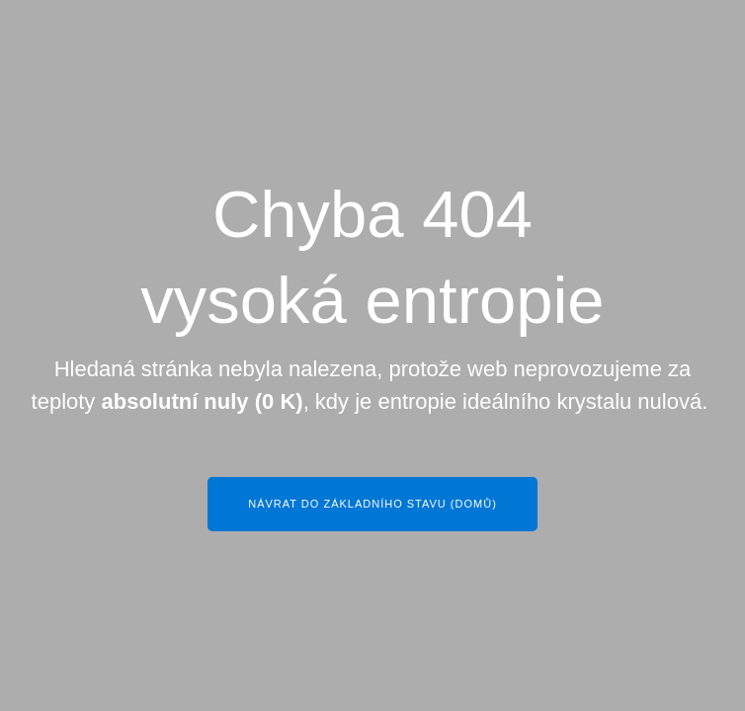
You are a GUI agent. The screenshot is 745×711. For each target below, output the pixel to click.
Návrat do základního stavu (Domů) (372, 504)
